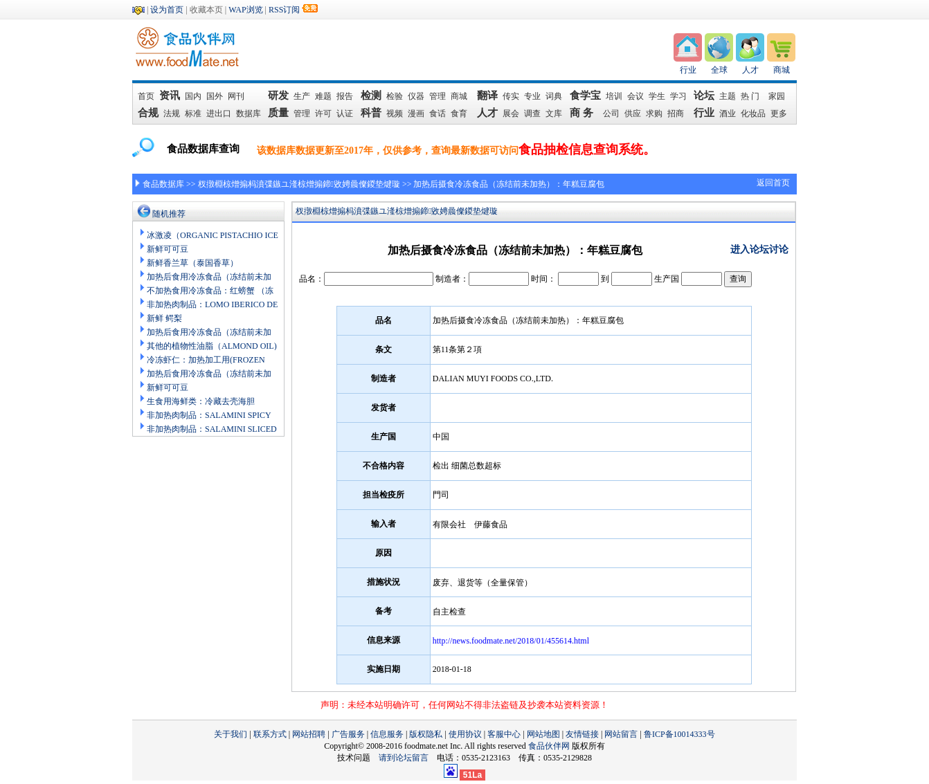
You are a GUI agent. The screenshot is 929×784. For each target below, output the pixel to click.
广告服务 (348, 734)
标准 (193, 113)
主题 (727, 96)
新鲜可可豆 (167, 249)
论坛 (704, 95)
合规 (148, 112)
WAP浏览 (245, 10)
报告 (344, 96)
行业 (688, 70)
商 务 (584, 112)
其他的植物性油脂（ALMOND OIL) (212, 346)
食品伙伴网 (549, 746)
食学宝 (585, 95)
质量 (278, 112)
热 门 (752, 96)
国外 (214, 96)
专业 (532, 96)
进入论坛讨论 (759, 249)
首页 (146, 96)
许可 (323, 113)
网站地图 (543, 734)
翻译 (487, 95)
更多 (778, 113)
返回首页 (773, 183)
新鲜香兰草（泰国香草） (192, 263)
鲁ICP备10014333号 (679, 734)
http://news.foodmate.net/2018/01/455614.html (511, 641)
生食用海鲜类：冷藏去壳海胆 (201, 401)
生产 (302, 96)
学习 (678, 96)
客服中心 (504, 734)
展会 (511, 113)
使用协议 (465, 734)
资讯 (170, 95)
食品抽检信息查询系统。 (587, 149)
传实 (511, 96)
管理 (437, 96)
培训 (614, 96)
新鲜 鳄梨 (164, 318)
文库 (553, 113)
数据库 (248, 113)
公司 (611, 113)
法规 (171, 113)
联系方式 (270, 734)
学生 (657, 96)
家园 (776, 96)
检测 (371, 95)
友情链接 (582, 734)
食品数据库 (163, 184)
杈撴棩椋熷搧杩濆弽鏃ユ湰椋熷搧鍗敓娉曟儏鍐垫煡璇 (299, 184)
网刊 (236, 96)
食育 (459, 113)
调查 (532, 113)
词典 (553, 96)
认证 (344, 113)
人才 (750, 70)
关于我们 (230, 734)
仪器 (416, 96)
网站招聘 (308, 734)
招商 (675, 113)
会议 (635, 96)
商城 (781, 70)
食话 (437, 113)
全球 (719, 70)
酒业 (727, 113)
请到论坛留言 (408, 758)
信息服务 (387, 734)
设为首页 (166, 10)
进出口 (218, 113)
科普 (371, 112)
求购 (654, 113)
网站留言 (621, 734)
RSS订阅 (284, 10)
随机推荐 (169, 214)
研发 (278, 95)
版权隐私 (425, 734)
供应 (632, 113)
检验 (394, 96)
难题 (323, 96)
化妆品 (753, 113)
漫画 (416, 113)
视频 (394, 113)
